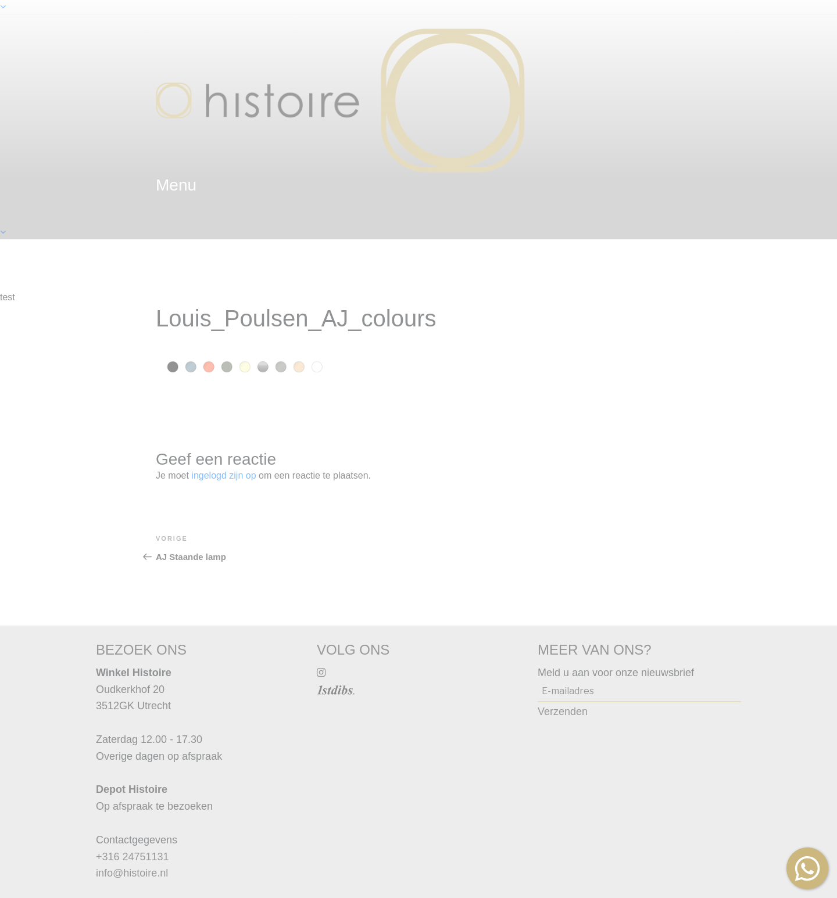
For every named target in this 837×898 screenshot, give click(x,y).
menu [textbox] (176, 185)
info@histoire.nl (132, 873)
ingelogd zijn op (223, 475)
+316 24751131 (132, 857)
